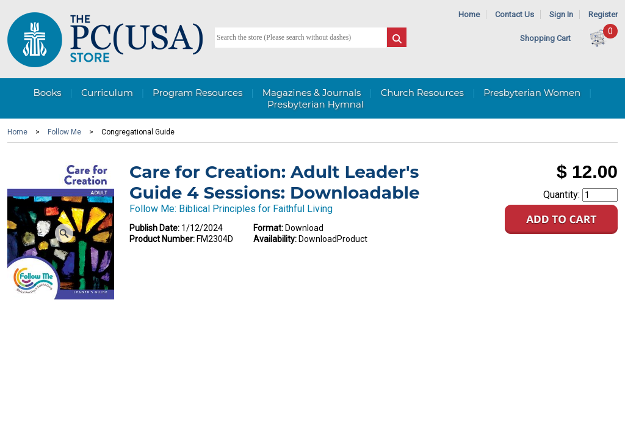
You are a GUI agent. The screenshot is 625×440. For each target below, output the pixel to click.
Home (469, 14)
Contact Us (514, 14)
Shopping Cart (545, 38)
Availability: (275, 239)
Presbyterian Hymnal (315, 104)
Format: (268, 228)
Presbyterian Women (531, 92)
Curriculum (107, 92)
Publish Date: (154, 228)
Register (603, 14)
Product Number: (162, 239)
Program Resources (197, 92)
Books (47, 92)
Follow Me (64, 132)
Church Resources (422, 92)
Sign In (561, 14)
